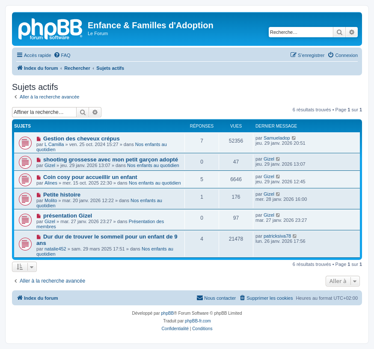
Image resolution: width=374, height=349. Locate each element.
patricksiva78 (277, 236)
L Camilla (54, 144)
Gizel (50, 165)
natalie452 (55, 248)
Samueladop (277, 137)
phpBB (167, 313)
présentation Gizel (67, 215)
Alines (51, 182)
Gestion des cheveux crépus (81, 138)
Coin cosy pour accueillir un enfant (90, 177)
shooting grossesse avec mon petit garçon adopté (110, 159)
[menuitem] (62, 55)
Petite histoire (61, 194)
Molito (51, 200)
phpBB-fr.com (198, 321)
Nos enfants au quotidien (153, 165)
